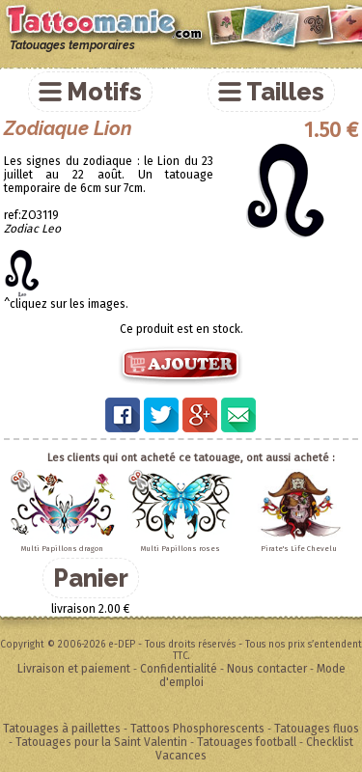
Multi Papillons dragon (62, 548)
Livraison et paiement (73, 669)
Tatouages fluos (316, 728)
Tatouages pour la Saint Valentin (101, 742)
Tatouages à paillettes (62, 728)
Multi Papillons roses (180, 548)
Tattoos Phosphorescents (197, 728)
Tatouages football (246, 742)
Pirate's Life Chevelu (299, 548)
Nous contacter (267, 669)
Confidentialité (178, 669)
